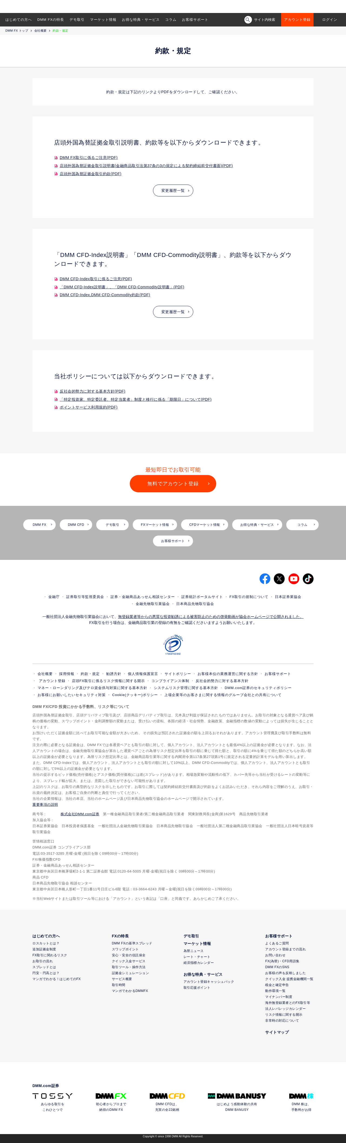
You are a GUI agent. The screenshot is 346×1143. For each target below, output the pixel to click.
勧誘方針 (113, 674)
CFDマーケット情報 (204, 525)
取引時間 (118, 985)
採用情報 (66, 674)
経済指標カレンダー (199, 963)
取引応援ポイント (197, 988)
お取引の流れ (42, 961)
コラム (171, 20)
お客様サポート (195, 20)
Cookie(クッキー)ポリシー (135, 695)
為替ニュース (194, 951)
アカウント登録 (297, 20)
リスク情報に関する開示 (283, 1015)
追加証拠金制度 (44, 949)
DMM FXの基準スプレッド (132, 943)
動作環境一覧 (275, 991)
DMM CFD (76, 525)
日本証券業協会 (288, 597)
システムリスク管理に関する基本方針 (186, 688)
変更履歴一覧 (173, 190)
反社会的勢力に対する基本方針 (222, 681)
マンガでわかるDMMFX (130, 991)
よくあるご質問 (277, 943)
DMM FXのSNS (277, 967)
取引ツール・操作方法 (129, 967)
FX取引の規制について (249, 597)
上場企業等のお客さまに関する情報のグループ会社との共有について (223, 695)
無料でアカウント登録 (173, 483)
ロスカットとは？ (45, 943)
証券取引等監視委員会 (85, 597)
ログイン (329, 20)
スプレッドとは (44, 967)
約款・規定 (90, 674)
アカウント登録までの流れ (285, 949)
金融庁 (54, 597)
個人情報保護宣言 (143, 674)
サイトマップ (277, 1032)
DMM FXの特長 (50, 20)
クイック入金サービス (129, 961)
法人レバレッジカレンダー (285, 1009)
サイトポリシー (178, 674)
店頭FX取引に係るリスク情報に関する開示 (108, 681)
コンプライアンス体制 (170, 681)
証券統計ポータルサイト (202, 597)
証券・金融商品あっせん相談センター (143, 597)
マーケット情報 (103, 20)
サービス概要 (122, 979)
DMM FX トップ (16, 30)
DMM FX (39, 525)
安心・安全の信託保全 (129, 955)
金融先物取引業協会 (153, 604)
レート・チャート (197, 957)
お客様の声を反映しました (285, 973)
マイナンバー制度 (278, 997)
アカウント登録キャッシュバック (209, 982)
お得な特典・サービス (141, 20)
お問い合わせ (275, 955)
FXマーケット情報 (155, 525)
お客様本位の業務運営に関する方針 (228, 674)
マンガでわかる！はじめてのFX (56, 979)
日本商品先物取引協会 (195, 604)
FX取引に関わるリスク (49, 955)
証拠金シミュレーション (130, 973)
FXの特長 (120, 936)
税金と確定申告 (277, 985)
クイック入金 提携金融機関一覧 (289, 979)
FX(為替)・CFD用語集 (282, 961)
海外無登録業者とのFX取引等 (287, 1003)
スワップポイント (125, 949)
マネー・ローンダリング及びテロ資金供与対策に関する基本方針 (92, 688)
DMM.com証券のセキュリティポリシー (258, 688)
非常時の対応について (282, 1020)
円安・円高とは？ (45, 973)
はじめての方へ (18, 20)
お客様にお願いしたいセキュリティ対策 (72, 695)
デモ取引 (77, 20)
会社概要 (40, 30)
